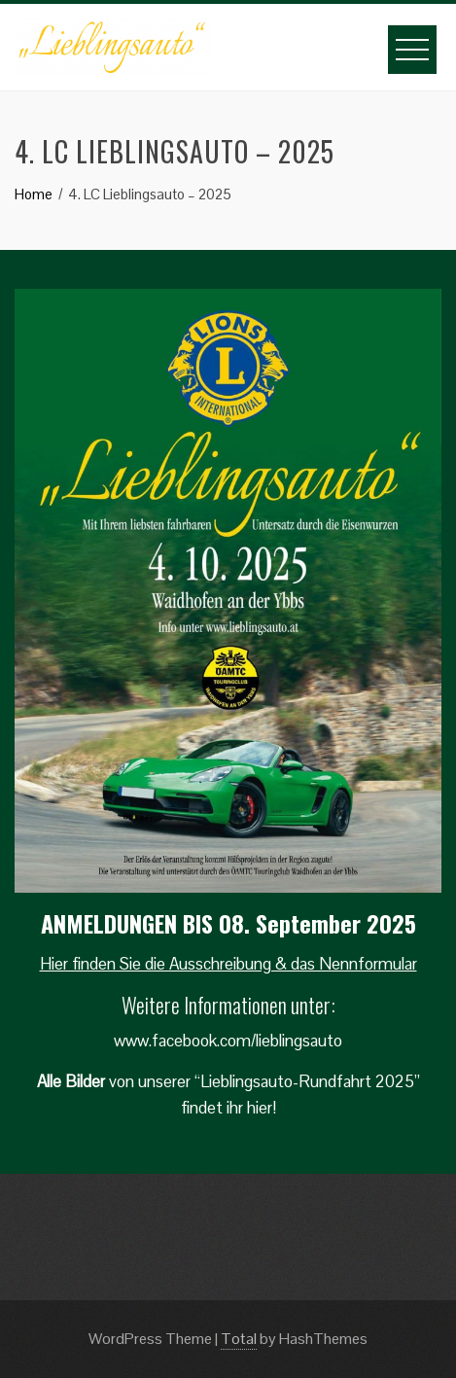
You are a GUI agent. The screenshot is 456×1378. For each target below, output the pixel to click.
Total (239, 1338)
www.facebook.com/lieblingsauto (228, 1040)
